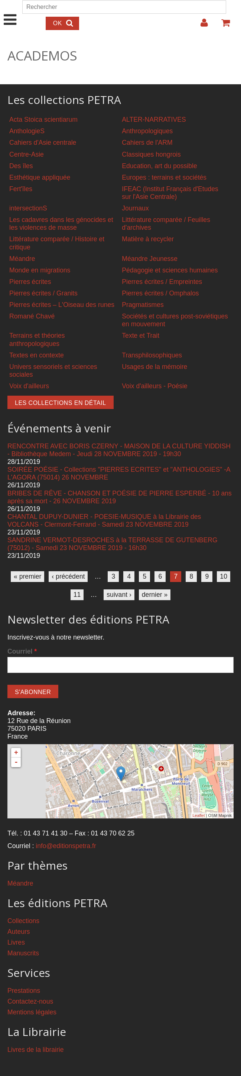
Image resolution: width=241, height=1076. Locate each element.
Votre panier (222, 25)
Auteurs (18, 931)
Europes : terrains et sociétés (164, 177)
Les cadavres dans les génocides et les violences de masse (61, 223)
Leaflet (198, 815)
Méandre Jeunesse (150, 258)
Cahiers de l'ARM (147, 142)
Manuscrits (23, 953)
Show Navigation (10, 11)
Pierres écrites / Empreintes (162, 281)
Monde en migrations (39, 270)
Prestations (23, 990)
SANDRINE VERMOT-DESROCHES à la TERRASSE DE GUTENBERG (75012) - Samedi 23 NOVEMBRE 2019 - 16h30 (112, 544)
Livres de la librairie (35, 1049)
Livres (16, 942)
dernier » (154, 594)
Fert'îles (20, 189)
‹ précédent (68, 576)
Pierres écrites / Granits (43, 293)
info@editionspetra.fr (66, 846)
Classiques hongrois (151, 154)
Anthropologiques (147, 131)
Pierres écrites (30, 281)
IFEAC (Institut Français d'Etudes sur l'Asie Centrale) (170, 192)
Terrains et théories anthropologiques (37, 339)
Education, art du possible (159, 166)
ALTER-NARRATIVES (154, 119)
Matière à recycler (148, 239)
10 (223, 576)
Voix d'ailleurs (29, 386)
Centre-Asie (26, 154)
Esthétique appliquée (39, 177)
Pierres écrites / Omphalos (160, 293)
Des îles (21, 166)
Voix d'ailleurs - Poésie (154, 386)
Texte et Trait (140, 335)
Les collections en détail (60, 403)
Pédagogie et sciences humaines (170, 270)
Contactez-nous (30, 1001)
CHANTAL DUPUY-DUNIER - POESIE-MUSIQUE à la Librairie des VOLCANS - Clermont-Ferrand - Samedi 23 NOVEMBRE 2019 (104, 520)
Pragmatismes (142, 304)
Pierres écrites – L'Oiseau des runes (61, 304)
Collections (23, 921)
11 (77, 594)
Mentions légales (31, 1012)
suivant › (119, 594)
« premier (27, 576)
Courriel (22, 651)
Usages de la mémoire (154, 366)
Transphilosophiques (152, 355)
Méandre (22, 258)
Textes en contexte (36, 355)
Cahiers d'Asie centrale (42, 142)
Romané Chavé (32, 316)
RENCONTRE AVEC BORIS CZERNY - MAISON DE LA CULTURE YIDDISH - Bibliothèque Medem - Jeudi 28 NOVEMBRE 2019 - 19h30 (119, 450)
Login (200, 25)
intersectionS (28, 208)
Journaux (135, 208)
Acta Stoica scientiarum (43, 119)
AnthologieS (27, 131)
